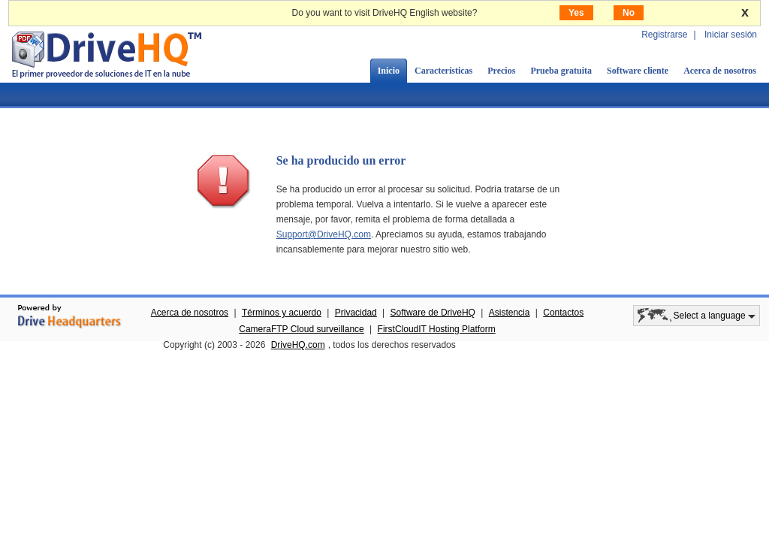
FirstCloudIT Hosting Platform (437, 329)
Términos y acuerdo (281, 312)
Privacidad (356, 312)
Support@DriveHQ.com (323, 234)
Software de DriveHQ (433, 312)
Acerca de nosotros (719, 70)
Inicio (389, 70)
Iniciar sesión (730, 34)
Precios (501, 70)
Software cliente (637, 70)
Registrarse (664, 34)
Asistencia (509, 312)
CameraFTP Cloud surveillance (301, 329)
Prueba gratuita (561, 70)
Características (443, 70)
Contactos (563, 312)
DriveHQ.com (298, 345)
